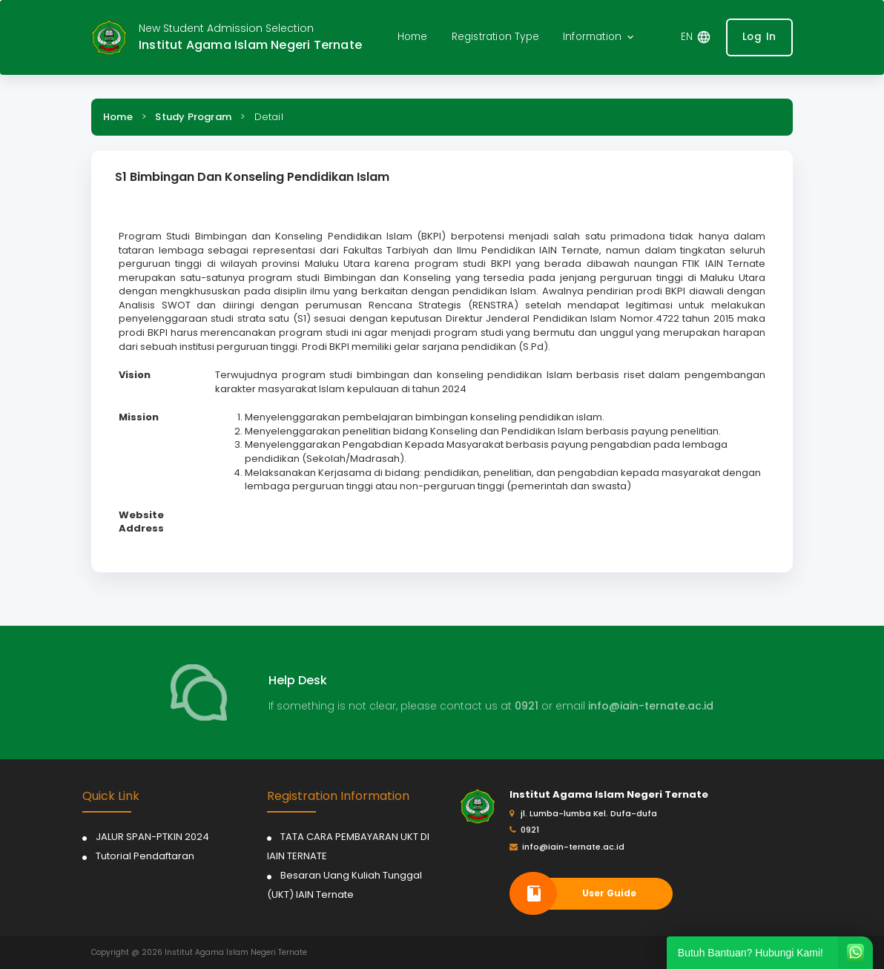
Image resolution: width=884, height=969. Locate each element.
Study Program (193, 117)
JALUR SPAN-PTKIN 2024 (152, 837)
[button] (599, 37)
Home (118, 117)
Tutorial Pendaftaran (145, 856)
